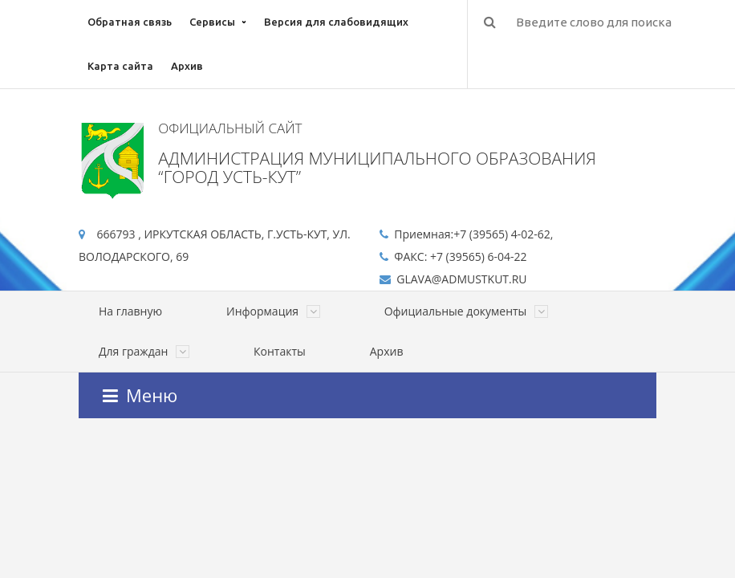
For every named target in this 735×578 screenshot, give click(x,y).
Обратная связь (129, 21)
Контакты (280, 351)
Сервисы (212, 21)
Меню (140, 395)
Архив (187, 65)
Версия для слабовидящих (336, 21)
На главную (130, 311)
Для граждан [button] (144, 351)
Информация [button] (273, 311)
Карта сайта (120, 65)
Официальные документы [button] (466, 311)
